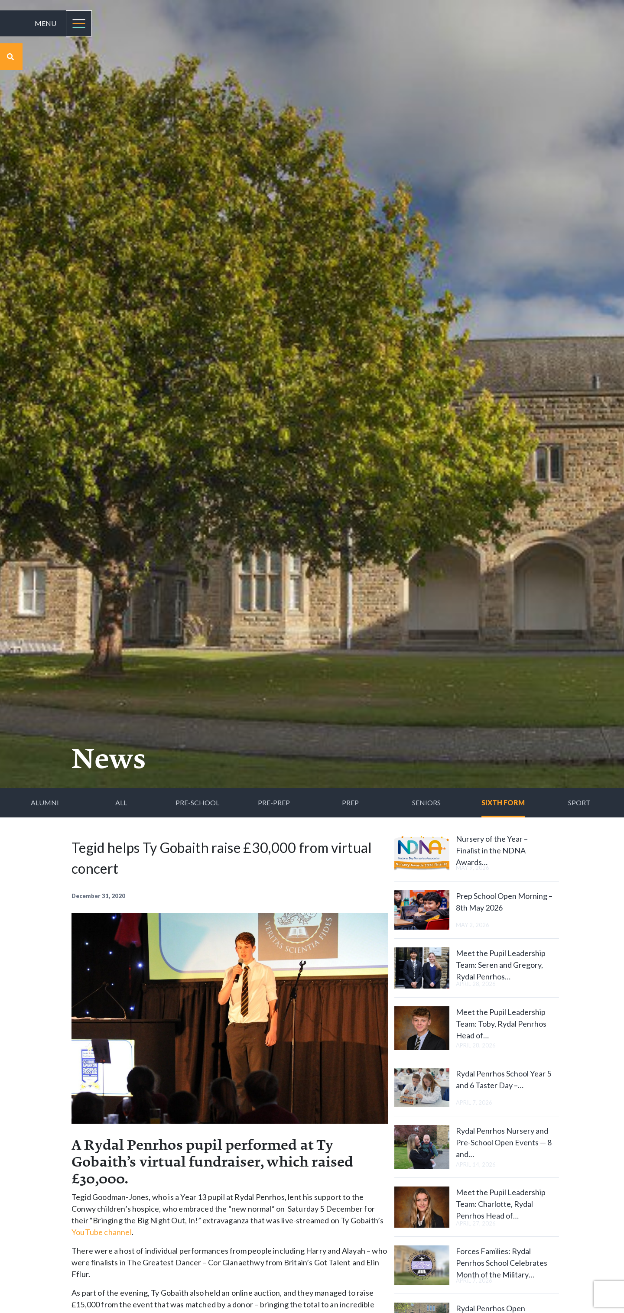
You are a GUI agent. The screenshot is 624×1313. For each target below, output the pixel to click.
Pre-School (197, 802)
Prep (350, 802)
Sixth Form (503, 802)
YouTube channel (102, 1232)
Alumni (45, 802)
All (121, 802)
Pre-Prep (274, 802)
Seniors (426, 802)
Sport (579, 802)
